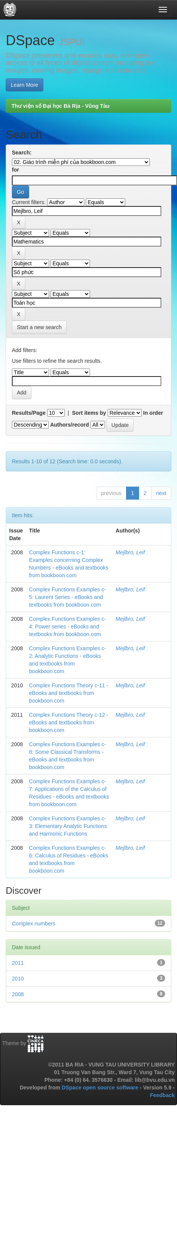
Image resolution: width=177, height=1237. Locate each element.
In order (153, 413)
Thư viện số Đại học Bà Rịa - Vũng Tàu (60, 106)
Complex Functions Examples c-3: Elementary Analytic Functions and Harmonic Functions (68, 826)
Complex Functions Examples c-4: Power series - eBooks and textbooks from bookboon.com (67, 626)
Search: (21, 152)
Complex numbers (34, 923)
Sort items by (89, 413)
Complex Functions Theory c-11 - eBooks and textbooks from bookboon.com (68, 693)
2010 (18, 979)
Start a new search (39, 327)
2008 (18, 994)
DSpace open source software (101, 1087)
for (15, 170)
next (161, 493)
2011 (18, 963)
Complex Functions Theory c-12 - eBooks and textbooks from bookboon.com (68, 722)
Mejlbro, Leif (130, 552)
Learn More (24, 85)
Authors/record (69, 425)
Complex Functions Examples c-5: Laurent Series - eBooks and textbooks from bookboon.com (67, 597)
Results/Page (29, 413)
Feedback (162, 1095)
